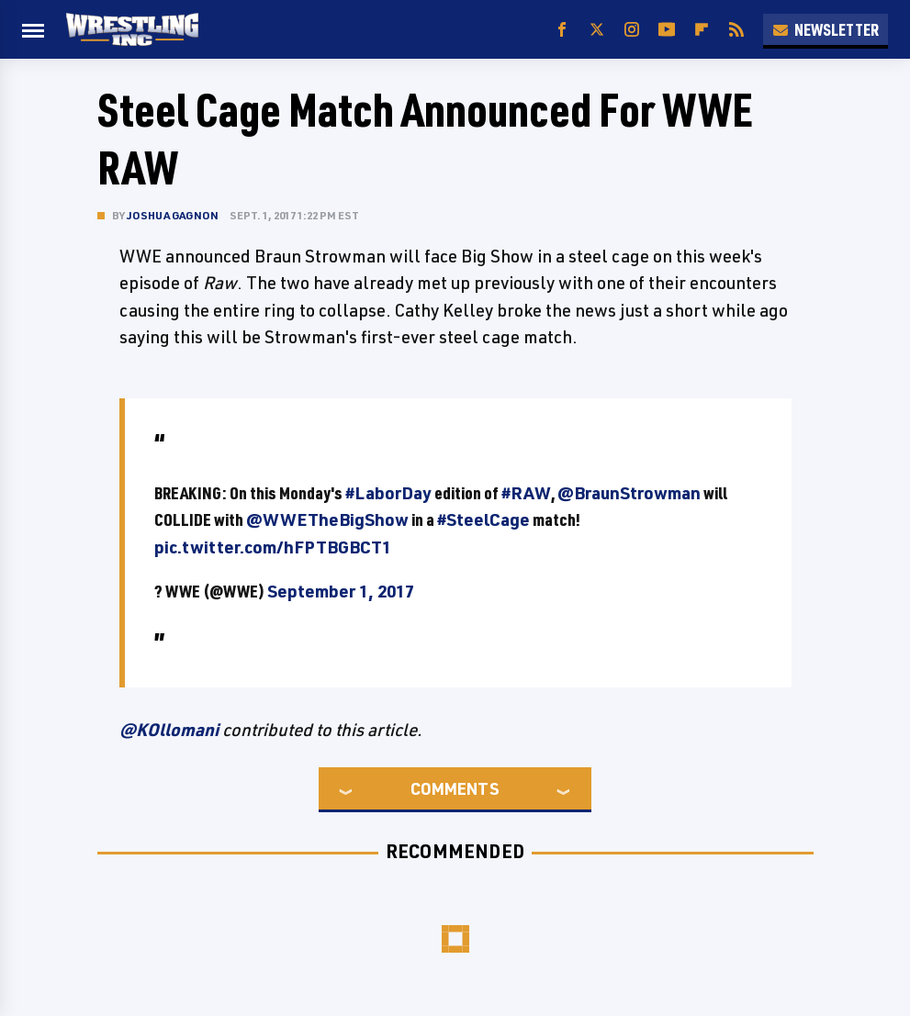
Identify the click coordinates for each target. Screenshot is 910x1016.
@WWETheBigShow (327, 519)
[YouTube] (666, 30)
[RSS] (736, 30)
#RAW (526, 493)
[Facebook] (562, 30)
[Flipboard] (701, 30)
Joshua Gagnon (173, 215)
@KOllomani (169, 730)
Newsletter (825, 29)
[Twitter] (597, 30)
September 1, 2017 (340, 591)
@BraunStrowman (629, 493)
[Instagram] (632, 30)
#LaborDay (388, 493)
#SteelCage (483, 519)
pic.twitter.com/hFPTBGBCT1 (272, 547)
